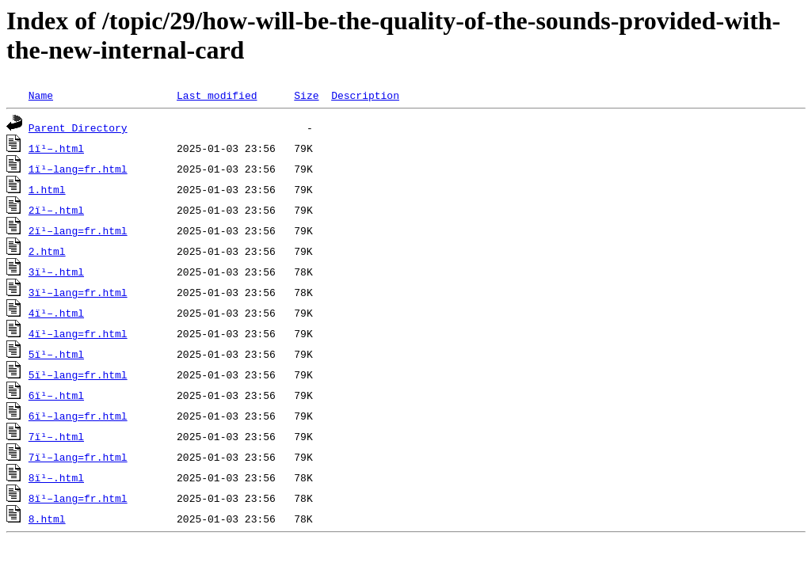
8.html (47, 518)
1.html (47, 189)
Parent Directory (78, 127)
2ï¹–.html (56, 210)
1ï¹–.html (56, 148)
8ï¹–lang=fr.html (78, 498)
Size (306, 95)
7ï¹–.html (56, 436)
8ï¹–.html (56, 477)
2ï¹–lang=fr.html (78, 230)
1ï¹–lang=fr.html (78, 169)
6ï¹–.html (56, 395)
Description (365, 95)
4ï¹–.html (56, 313)
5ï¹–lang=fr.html (78, 374)
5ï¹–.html (56, 354)
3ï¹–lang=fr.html (78, 292)
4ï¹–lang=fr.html (78, 333)
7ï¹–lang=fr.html (78, 457)
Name (41, 95)
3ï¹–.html (56, 271)
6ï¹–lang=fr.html (78, 415)
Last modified (217, 95)
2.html (47, 251)
